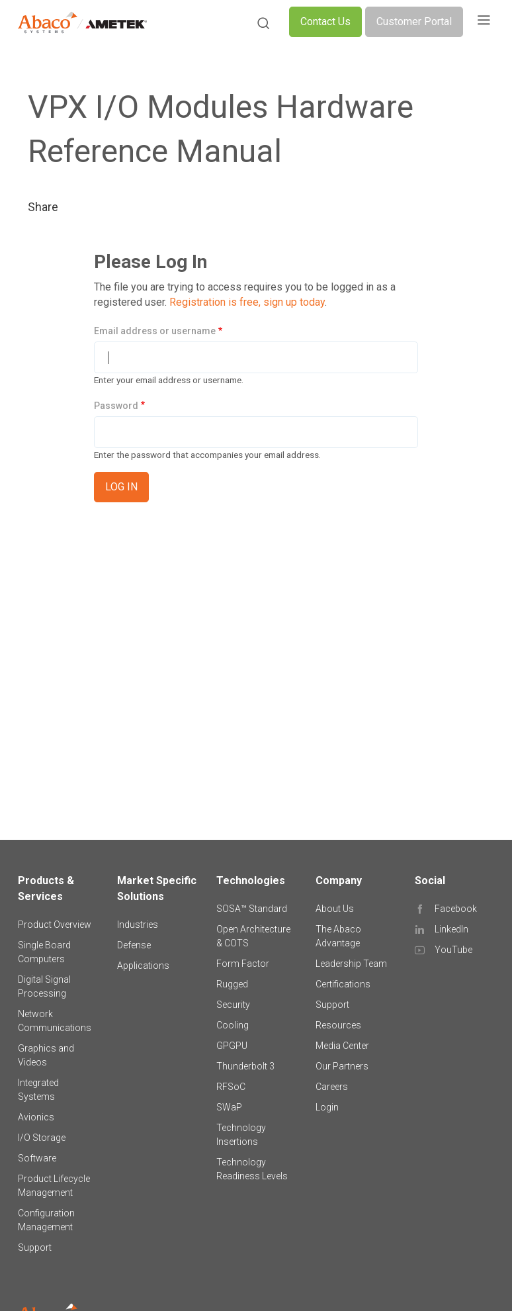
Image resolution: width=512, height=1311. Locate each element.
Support (35, 1247)
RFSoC (230, 1086)
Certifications (343, 984)
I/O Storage (41, 1137)
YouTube (453, 949)
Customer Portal (414, 21)
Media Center (342, 1045)
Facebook (456, 908)
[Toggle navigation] (483, 22)
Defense (134, 945)
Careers (332, 1086)
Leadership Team (351, 963)
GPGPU (231, 1045)
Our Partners (342, 1066)
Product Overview (54, 924)
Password (116, 405)
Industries (137, 924)
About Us (335, 908)
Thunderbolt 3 (245, 1066)
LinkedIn (451, 929)
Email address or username (155, 331)
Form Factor (242, 963)
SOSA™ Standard (251, 908)
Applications (143, 965)
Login (327, 1107)
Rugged (232, 984)
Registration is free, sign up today (247, 302)
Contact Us (325, 21)
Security (233, 1004)
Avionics (36, 1117)
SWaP (229, 1107)
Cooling (232, 1025)
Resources (338, 1025)
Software (37, 1158)
